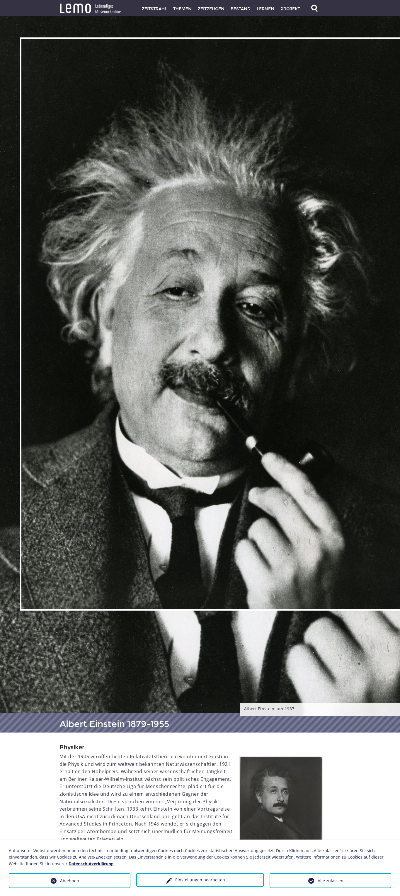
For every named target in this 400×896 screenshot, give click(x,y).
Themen (182, 8)
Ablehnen (69, 880)
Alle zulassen (330, 880)
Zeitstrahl (154, 8)
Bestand (241, 8)
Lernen (265, 8)
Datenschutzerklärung (91, 863)
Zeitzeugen (211, 8)
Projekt (290, 8)
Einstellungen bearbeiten (200, 880)
